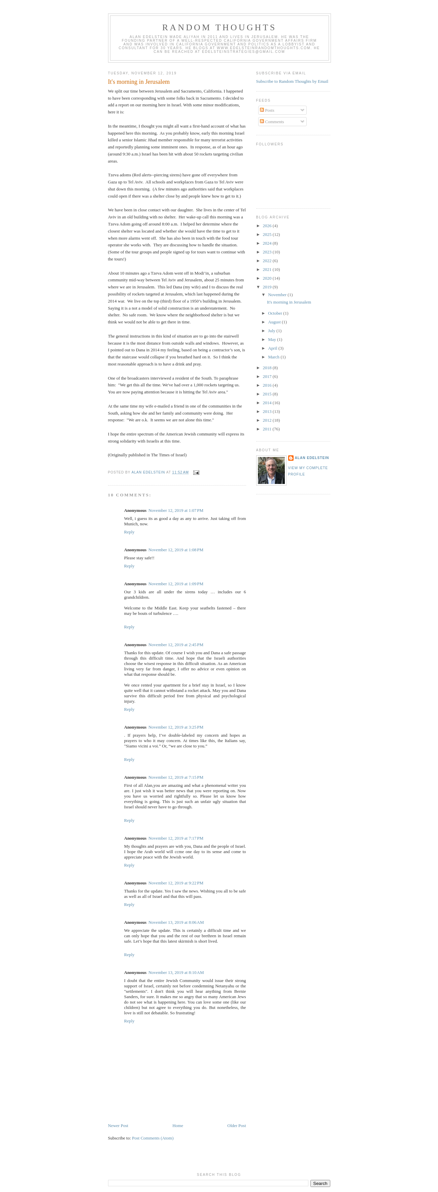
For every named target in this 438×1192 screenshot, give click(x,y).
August (275, 321)
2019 (268, 286)
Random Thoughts (219, 27)
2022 (268, 260)
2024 (268, 243)
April (273, 348)
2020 (268, 278)
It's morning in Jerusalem (289, 302)
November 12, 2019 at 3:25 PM (175, 727)
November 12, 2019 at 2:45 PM (175, 644)
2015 (268, 393)
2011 (268, 428)
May (272, 339)
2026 (268, 225)
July (272, 330)
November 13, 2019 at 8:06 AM (176, 922)
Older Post (236, 1125)
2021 (268, 269)
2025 (268, 234)
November (278, 294)
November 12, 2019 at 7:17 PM (175, 838)
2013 (268, 411)
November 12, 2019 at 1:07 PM (175, 510)
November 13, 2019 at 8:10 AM (176, 972)
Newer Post (118, 1125)
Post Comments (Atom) (153, 1138)
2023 (268, 251)
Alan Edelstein (312, 458)
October (275, 313)
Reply (129, 531)
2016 (268, 385)
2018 (268, 367)
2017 (268, 376)
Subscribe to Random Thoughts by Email (292, 81)
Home (177, 1125)
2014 (268, 402)
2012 (268, 420)
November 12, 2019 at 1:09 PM (175, 583)
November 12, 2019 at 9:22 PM (175, 882)
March (274, 356)
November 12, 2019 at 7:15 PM (175, 777)
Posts (267, 110)
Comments (272, 121)
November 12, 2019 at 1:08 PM (175, 549)
